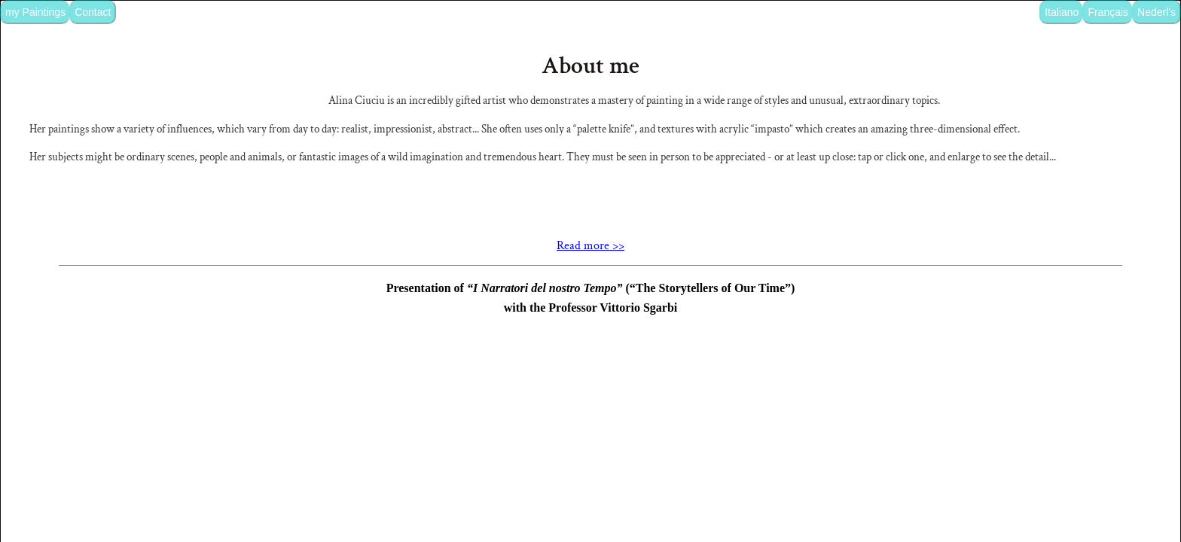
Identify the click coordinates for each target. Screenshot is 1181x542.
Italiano (1062, 12)
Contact (93, 12)
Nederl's (1156, 12)
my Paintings (35, 12)
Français (1108, 12)
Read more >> (590, 359)
